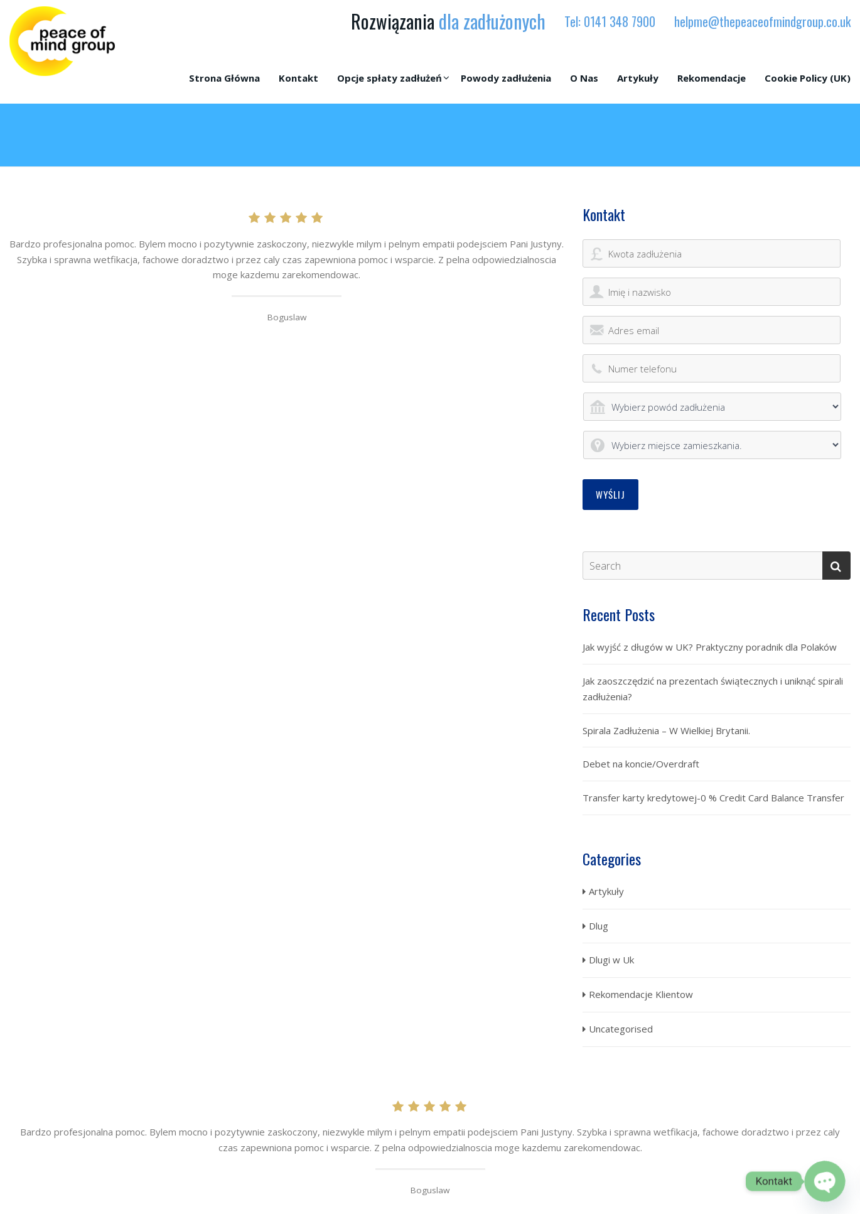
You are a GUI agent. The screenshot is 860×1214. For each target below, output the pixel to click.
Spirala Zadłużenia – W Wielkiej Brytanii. (666, 730)
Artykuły (637, 78)
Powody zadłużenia (506, 78)
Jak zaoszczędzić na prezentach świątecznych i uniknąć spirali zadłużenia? (713, 689)
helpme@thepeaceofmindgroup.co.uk (762, 21)
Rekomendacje (711, 78)
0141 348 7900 (619, 21)
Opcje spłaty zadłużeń (389, 78)
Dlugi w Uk (611, 959)
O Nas (584, 78)
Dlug (598, 925)
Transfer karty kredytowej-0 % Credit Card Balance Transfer (713, 797)
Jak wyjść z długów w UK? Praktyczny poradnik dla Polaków (710, 647)
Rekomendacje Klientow (641, 994)
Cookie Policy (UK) (808, 78)
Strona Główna (224, 78)
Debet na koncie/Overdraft (641, 763)
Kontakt (298, 78)
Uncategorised (621, 1028)
